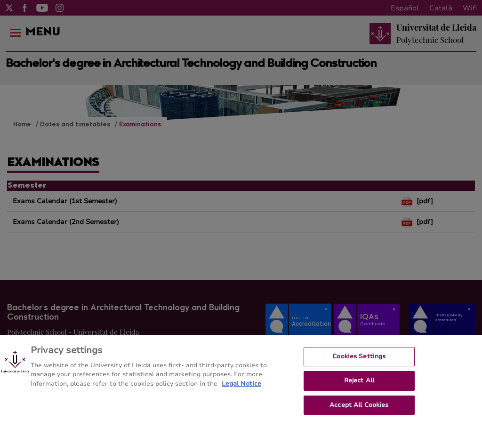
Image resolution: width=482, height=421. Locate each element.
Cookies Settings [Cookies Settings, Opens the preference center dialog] (359, 359)
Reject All (359, 384)
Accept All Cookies (358, 408)
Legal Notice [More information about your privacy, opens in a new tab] (241, 386)
